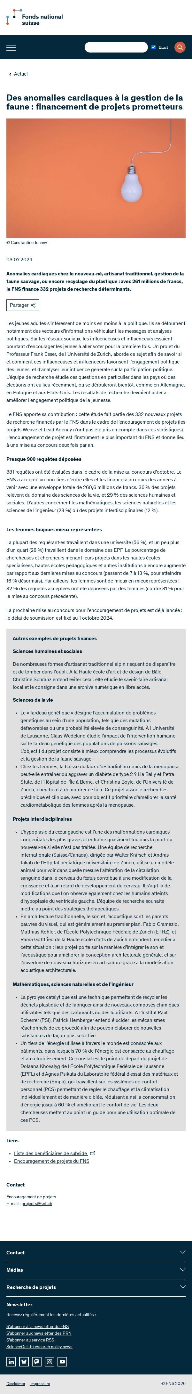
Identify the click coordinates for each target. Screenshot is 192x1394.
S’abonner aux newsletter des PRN (39, 1334)
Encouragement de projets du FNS (51, 1161)
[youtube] (62, 1361)
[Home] (41, 23)
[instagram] (49, 1361)
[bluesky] (24, 1361)
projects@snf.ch (36, 1204)
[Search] (180, 47)
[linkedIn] (11, 1361)
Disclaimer (15, 1384)
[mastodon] (37, 1361)
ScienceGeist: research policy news (39, 1347)
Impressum (40, 1384)
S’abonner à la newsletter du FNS (37, 1327)
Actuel (18, 74)
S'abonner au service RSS (30, 1340)
